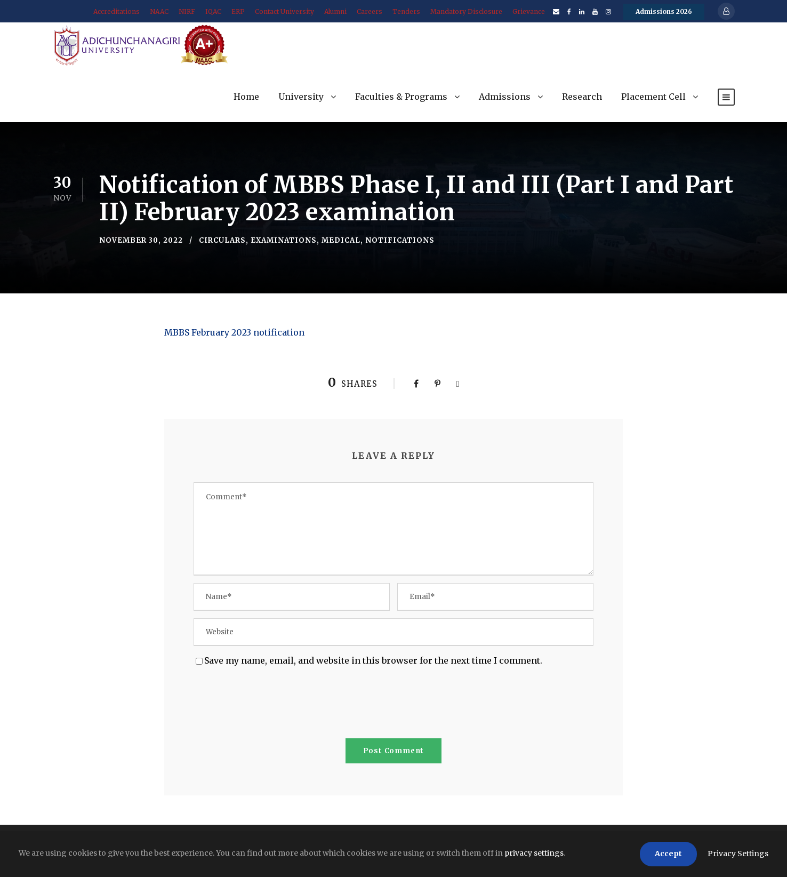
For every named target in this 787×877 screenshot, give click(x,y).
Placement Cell (653, 96)
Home (246, 96)
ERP (238, 11)
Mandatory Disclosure (466, 11)
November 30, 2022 (141, 240)
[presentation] (275, 704)
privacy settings (534, 853)
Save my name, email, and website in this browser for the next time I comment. (373, 660)
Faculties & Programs (401, 96)
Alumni (335, 11)
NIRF (187, 11)
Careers (369, 11)
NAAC (159, 11)
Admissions (505, 96)
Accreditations (116, 11)
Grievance (528, 11)
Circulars (222, 240)
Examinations (284, 240)
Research (582, 96)
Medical (341, 240)
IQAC (213, 11)
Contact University (284, 11)
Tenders (406, 11)
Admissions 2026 (664, 11)
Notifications (400, 240)
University (301, 96)
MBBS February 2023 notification (234, 332)
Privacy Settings (738, 853)
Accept (668, 853)
